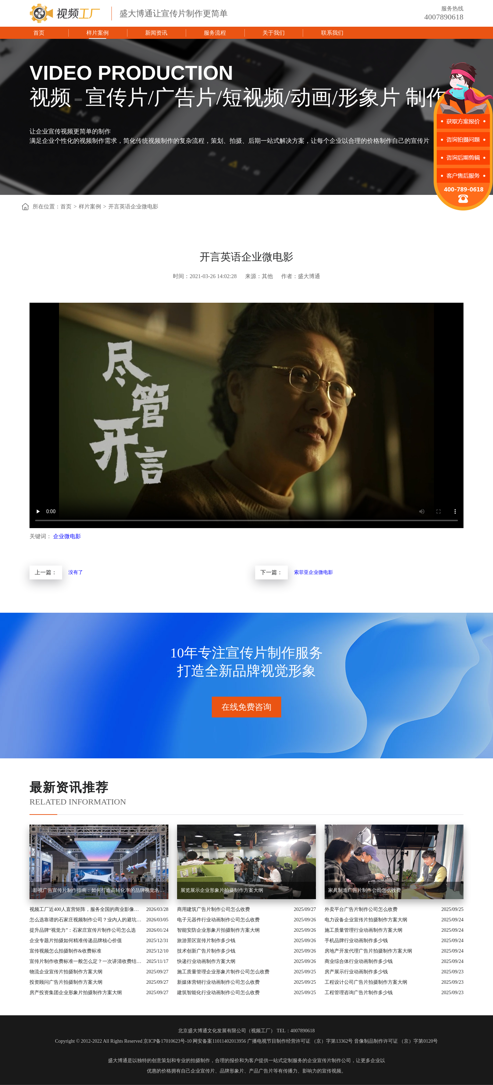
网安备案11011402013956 (219, 1041)
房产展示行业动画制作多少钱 (356, 971)
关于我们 (273, 33)
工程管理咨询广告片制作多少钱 (359, 992)
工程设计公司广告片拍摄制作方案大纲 (366, 982)
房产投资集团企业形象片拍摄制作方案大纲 (76, 992)
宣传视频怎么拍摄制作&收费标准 (65, 951)
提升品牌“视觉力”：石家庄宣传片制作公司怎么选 (83, 930)
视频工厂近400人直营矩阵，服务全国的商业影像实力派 (86, 909)
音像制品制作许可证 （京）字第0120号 (396, 1041)
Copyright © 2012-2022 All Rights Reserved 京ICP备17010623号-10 (123, 1041)
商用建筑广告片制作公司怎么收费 (213, 909)
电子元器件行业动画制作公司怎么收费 (218, 919)
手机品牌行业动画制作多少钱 (356, 940)
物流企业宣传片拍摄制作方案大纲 (66, 971)
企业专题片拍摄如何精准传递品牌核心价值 (76, 940)
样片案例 (97, 33)
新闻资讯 (156, 33)
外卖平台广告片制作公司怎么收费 (361, 909)
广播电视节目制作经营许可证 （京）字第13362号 (300, 1041)
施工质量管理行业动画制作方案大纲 (363, 930)
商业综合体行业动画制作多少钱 (359, 961)
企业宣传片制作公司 (329, 1060)
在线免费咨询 (246, 707)
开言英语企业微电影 (133, 206)
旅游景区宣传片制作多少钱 (206, 940)
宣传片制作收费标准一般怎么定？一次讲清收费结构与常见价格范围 (86, 961)
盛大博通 (117, 1060)
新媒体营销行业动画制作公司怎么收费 (218, 982)
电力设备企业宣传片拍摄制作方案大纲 (366, 919)
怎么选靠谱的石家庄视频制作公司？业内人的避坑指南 (86, 919)
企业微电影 (67, 536)
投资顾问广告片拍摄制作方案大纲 (66, 982)
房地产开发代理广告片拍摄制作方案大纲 (368, 951)
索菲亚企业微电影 (313, 572)
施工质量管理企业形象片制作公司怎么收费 (223, 971)
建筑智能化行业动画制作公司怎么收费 (218, 992)
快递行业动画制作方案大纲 (206, 961)
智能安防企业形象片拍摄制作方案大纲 (218, 930)
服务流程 (215, 33)
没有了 (75, 572)
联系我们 (332, 33)
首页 (38, 33)
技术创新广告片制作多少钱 (206, 951)
